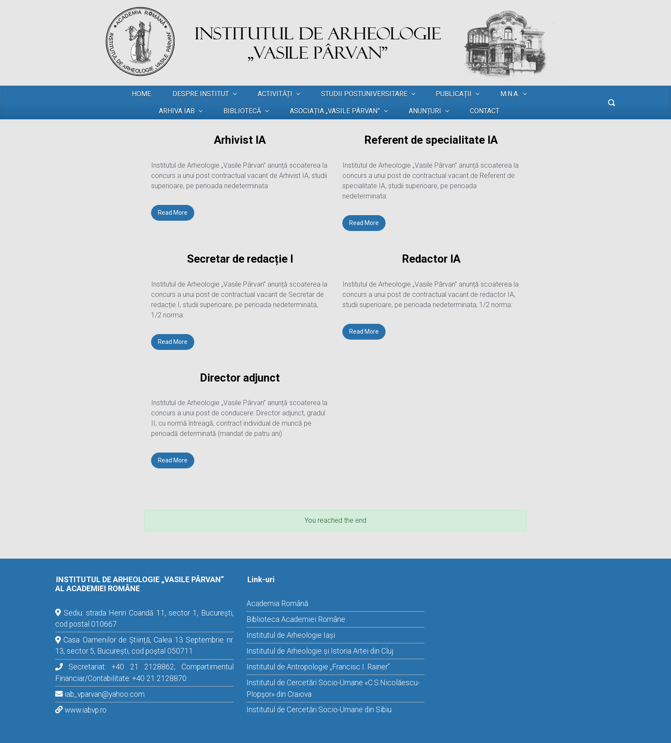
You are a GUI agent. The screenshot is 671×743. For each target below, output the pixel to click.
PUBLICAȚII (454, 94)
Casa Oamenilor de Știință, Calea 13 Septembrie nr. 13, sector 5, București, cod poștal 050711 (144, 645)
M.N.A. (509, 94)
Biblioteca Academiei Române (295, 619)
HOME (141, 94)
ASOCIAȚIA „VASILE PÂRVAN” (335, 111)
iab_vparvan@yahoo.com (105, 694)
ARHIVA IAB (177, 111)
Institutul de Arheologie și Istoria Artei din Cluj (319, 651)
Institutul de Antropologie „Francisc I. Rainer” (318, 667)
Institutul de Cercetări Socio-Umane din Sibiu (319, 709)
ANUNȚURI (425, 111)
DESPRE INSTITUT (200, 94)
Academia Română (277, 603)
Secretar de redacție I (240, 258)
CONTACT (484, 111)
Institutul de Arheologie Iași (290, 635)
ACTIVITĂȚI (275, 94)
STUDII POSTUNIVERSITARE (364, 94)
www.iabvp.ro (86, 710)
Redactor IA (431, 258)
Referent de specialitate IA (431, 139)
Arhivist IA (240, 139)
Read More (172, 212)
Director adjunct (240, 377)
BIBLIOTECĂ (242, 111)
